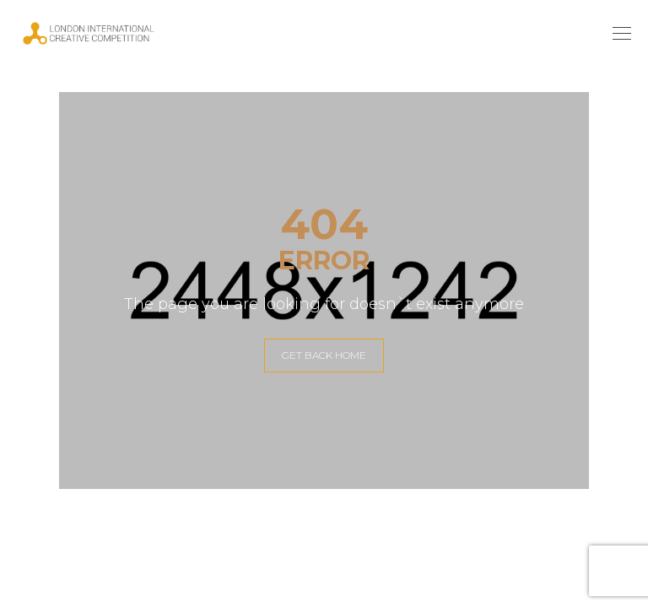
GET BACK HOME (324, 355)
